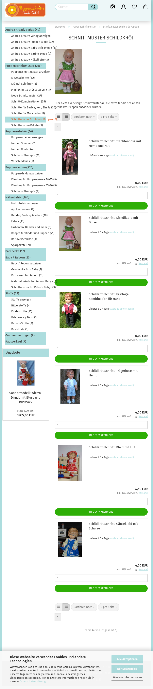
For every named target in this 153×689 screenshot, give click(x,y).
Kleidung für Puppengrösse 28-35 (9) (28, 182)
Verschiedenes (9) (22, 164)
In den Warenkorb (101, 208)
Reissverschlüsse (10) (25, 241)
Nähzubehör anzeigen (25, 206)
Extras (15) (17, 224)
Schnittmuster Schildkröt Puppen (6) (28, 122)
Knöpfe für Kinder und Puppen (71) (28, 235)
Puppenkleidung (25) (19, 170)
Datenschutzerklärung (33, 681)
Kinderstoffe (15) (21, 314)
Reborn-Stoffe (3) (22, 325)
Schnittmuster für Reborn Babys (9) (28, 290)
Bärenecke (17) (15, 254)
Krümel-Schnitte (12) (24, 86)
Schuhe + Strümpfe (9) (25, 194)
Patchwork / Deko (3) (24, 320)
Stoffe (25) (12, 296)
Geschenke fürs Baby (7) (26, 272)
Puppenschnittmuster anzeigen (28, 74)
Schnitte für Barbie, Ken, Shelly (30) (28, 110)
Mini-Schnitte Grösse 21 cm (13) (28, 92)
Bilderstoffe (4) (20, 308)
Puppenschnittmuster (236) (23, 68)
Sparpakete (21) (21, 247)
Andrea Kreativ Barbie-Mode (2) (28, 56)
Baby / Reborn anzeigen (26, 266)
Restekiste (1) (19, 331)
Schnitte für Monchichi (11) (28, 116)
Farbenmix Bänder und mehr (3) (28, 230)
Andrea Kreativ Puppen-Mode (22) (28, 44)
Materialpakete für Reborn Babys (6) (28, 284)
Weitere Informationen (127, 677)
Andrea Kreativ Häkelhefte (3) (28, 62)
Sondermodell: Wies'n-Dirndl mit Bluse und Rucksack (25, 400)
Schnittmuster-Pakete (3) (27, 128)
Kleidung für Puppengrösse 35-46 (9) (28, 188)
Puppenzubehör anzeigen (27, 140)
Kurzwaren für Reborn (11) (27, 278)
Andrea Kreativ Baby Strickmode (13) (28, 50)
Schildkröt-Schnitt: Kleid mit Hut (112, 450)
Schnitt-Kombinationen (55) (28, 104)
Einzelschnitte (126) (23, 80)
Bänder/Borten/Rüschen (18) (28, 218)
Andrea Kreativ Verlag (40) (22, 32)
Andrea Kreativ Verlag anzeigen (28, 38)
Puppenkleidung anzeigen (27, 176)
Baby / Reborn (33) (17, 260)
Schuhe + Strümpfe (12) (26, 158)
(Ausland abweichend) (122, 158)
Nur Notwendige (127, 669)
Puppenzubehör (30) (19, 134)
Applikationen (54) (22, 212)
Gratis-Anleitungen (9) (20, 338)
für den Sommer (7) (23, 146)
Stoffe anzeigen (21, 302)
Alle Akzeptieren (127, 659)
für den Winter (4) (22, 152)
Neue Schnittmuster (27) (26, 98)
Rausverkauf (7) (15, 344)
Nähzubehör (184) (17, 200)
